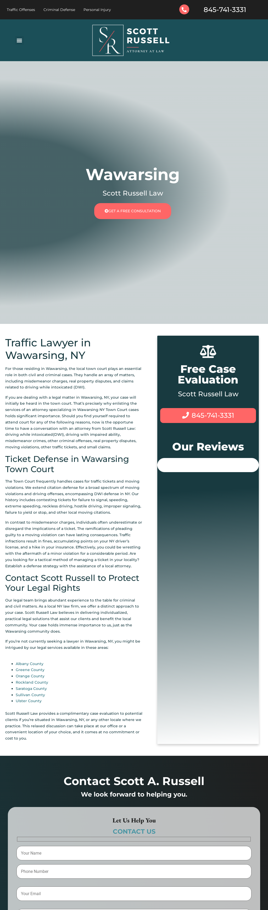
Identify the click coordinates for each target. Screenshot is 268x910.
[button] (19, 40)
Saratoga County (31, 688)
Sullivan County (30, 694)
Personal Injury (97, 9)
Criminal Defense (59, 9)
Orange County (30, 676)
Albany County (29, 663)
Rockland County (32, 682)
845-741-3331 (225, 9)
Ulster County (29, 701)
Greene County (30, 669)
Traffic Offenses (21, 9)
